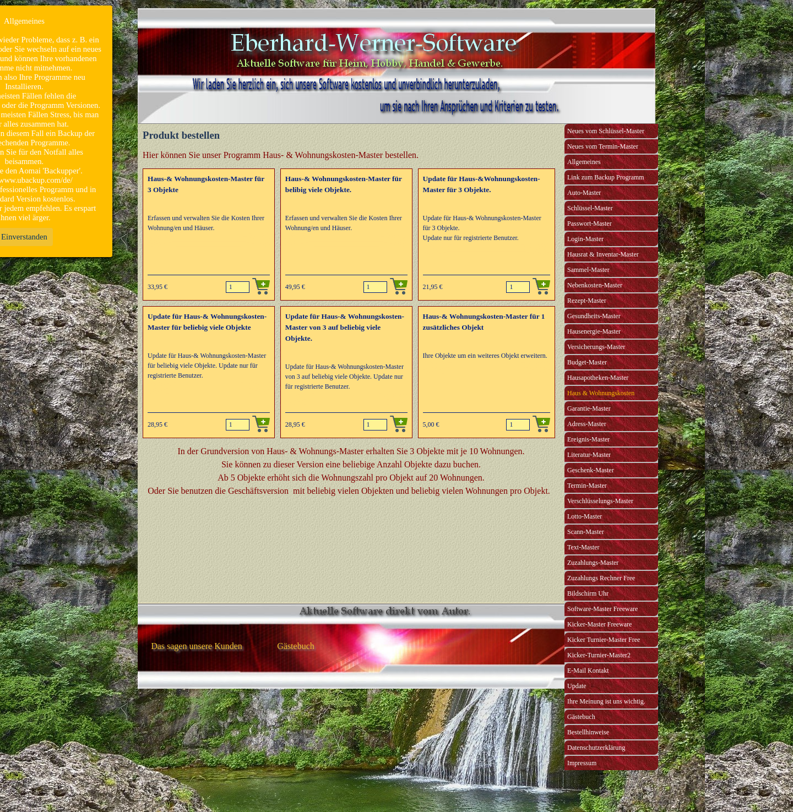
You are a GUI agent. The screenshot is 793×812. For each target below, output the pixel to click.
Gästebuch (581, 717)
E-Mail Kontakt (588, 670)
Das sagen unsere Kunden (196, 646)
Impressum (581, 763)
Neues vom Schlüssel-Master (605, 131)
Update (576, 686)
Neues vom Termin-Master (602, 146)
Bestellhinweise (588, 732)
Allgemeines (584, 162)
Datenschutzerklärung (596, 747)
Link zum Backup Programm (605, 177)
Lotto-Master (584, 516)
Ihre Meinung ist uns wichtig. (606, 701)
